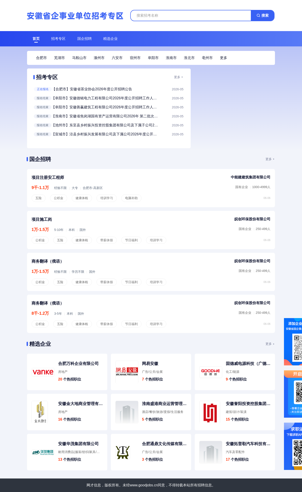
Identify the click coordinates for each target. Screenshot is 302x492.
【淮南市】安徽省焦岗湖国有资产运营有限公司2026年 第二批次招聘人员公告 (105, 116)
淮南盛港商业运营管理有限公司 (164, 403)
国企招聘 (84, 39)
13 (60, 459)
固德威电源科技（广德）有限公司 (248, 363)
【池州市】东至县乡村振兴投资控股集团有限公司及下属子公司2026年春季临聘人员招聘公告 (105, 125)
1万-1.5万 (40, 229)
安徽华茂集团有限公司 (78, 444)
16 (60, 419)
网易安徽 (150, 363)
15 (228, 419)
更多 (177, 77)
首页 (36, 39)
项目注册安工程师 (48, 177)
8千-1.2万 (40, 313)
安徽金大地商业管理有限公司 (80, 403)
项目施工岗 (42, 219)
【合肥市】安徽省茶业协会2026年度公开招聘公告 (92, 89)
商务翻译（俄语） (48, 261)
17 (228, 459)
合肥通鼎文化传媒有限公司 (164, 444)
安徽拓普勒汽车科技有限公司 (248, 444)
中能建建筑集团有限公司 (250, 177)
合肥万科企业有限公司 (78, 363)
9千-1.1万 (40, 187)
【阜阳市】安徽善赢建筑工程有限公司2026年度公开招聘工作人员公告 (105, 107)
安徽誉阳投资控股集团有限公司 (248, 403)
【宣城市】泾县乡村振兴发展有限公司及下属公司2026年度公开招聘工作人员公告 (105, 134)
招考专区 (58, 39)
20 (60, 379)
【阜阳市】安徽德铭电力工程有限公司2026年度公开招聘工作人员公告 (105, 98)
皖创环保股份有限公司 (252, 219)
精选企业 (110, 39)
